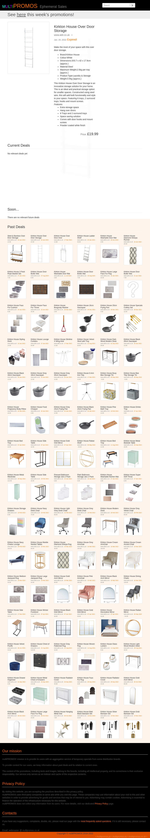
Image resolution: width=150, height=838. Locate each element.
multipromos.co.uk (137, 836)
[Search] (132, 5)
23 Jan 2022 (21, 411)
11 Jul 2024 (67, 276)
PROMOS (25, 6)
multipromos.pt (104, 836)
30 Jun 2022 (21, 648)
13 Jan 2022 (21, 343)
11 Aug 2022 (114, 445)
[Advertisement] (121, 40)
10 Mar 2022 (45, 546)
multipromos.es (119, 836)
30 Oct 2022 (137, 682)
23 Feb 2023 (45, 479)
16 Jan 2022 (138, 242)
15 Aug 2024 (91, 276)
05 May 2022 (115, 377)
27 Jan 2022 (21, 276)
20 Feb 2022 (114, 512)
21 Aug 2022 (91, 343)
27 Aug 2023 (45, 276)
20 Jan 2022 (21, 240)
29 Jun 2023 (114, 240)
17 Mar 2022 (68, 240)
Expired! (72, 39)
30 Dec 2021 (68, 309)
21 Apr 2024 (137, 276)
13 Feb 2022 (21, 512)
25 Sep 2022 (138, 445)
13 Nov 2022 (91, 716)
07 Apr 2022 (137, 411)
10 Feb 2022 (114, 411)
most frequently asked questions (96, 821)
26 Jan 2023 (44, 240)
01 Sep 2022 (114, 343)
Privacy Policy (101, 803)
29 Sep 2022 (68, 682)
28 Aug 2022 (138, 648)
